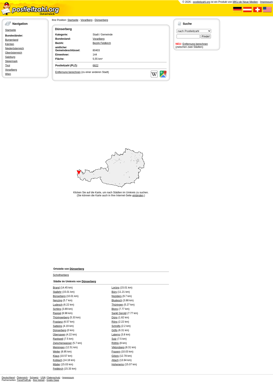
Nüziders (117, 296)
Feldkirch (58, 368)
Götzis (115, 355)
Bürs (114, 291)
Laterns (116, 334)
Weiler (56, 351)
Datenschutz (53, 377)
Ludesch (57, 304)
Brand (56, 287)
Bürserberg (59, 296)
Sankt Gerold (119, 313)
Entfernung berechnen (195, 43)
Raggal (57, 313)
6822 (96, 65)
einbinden (137, 195)
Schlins (57, 308)
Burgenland (11, 39)
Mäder (56, 364)
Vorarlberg (11, 69)
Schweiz (34, 377)
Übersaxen (59, 334)
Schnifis (116, 326)
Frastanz (58, 321)
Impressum (266, 1)
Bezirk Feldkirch (102, 43)
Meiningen (59, 347)
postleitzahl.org (201, 1)
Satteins (57, 326)
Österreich (22, 377)
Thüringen (117, 304)
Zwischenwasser (62, 343)
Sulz (114, 338)
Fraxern (116, 351)
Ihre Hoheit (39, 380)
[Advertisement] (111, 114)
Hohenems (118, 364)
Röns (115, 321)
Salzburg (10, 56)
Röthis (115, 343)
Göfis (115, 330)
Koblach (57, 360)
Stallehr (57, 291)
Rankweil (58, 338)
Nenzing (57, 300)
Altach (115, 360)
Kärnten (9, 44)
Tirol (7, 65)
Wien (8, 74)
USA (43, 377)
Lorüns (115, 287)
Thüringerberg (61, 317)
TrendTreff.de (24, 380)
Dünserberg (101, 20)
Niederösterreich (14, 48)
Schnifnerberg (61, 275)
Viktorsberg (118, 347)
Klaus (56, 355)
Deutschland (8, 377)
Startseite (10, 30)
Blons (115, 308)
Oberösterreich (13, 52)
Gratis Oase (52, 380)
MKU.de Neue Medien (245, 1)
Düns (115, 317)
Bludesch (117, 300)
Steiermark (11, 61)
